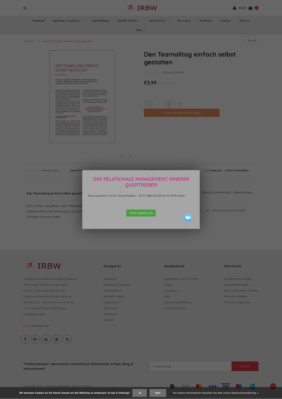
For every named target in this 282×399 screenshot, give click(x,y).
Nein (157, 393)
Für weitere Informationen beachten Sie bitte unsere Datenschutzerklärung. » (216, 393)
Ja (139, 393)
